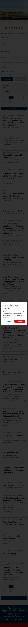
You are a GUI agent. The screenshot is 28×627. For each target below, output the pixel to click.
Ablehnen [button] (8, 321)
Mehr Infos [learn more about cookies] (6, 317)
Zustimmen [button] (20, 321)
